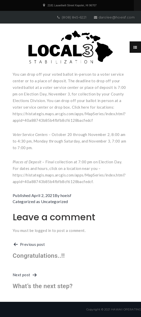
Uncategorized (54, 201)
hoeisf (66, 195)
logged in (43, 230)
